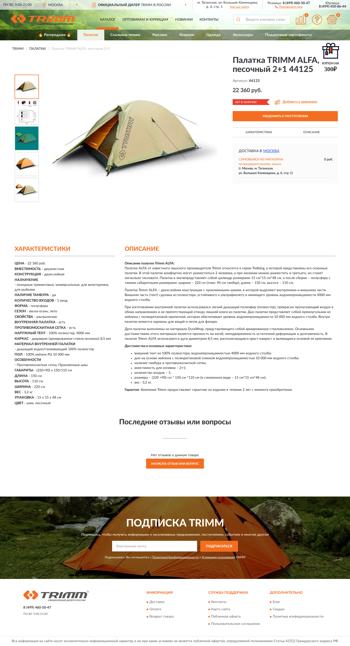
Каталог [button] (108, 19)
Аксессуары (243, 35)
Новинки (184, 19)
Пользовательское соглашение (235, 624)
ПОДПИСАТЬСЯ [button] (219, 546)
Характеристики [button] (258, 132)
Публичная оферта (226, 617)
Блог (276, 602)
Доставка (156, 602)
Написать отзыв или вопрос (175, 463)
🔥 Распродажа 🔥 (54, 35)
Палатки (90, 35)
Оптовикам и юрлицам (145, 19)
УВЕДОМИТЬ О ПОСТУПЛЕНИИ (285, 116)
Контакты (209, 19)
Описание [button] (311, 132)
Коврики (186, 35)
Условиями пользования (218, 557)
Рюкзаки (159, 35)
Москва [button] (271, 151)
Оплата (155, 609)
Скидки (278, 609)
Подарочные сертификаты (288, 35)
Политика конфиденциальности (298, 617)
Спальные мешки (125, 35)
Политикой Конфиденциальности (175, 557)
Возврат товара (161, 617)
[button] (289, 6)
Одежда (213, 35)
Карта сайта (220, 609)
